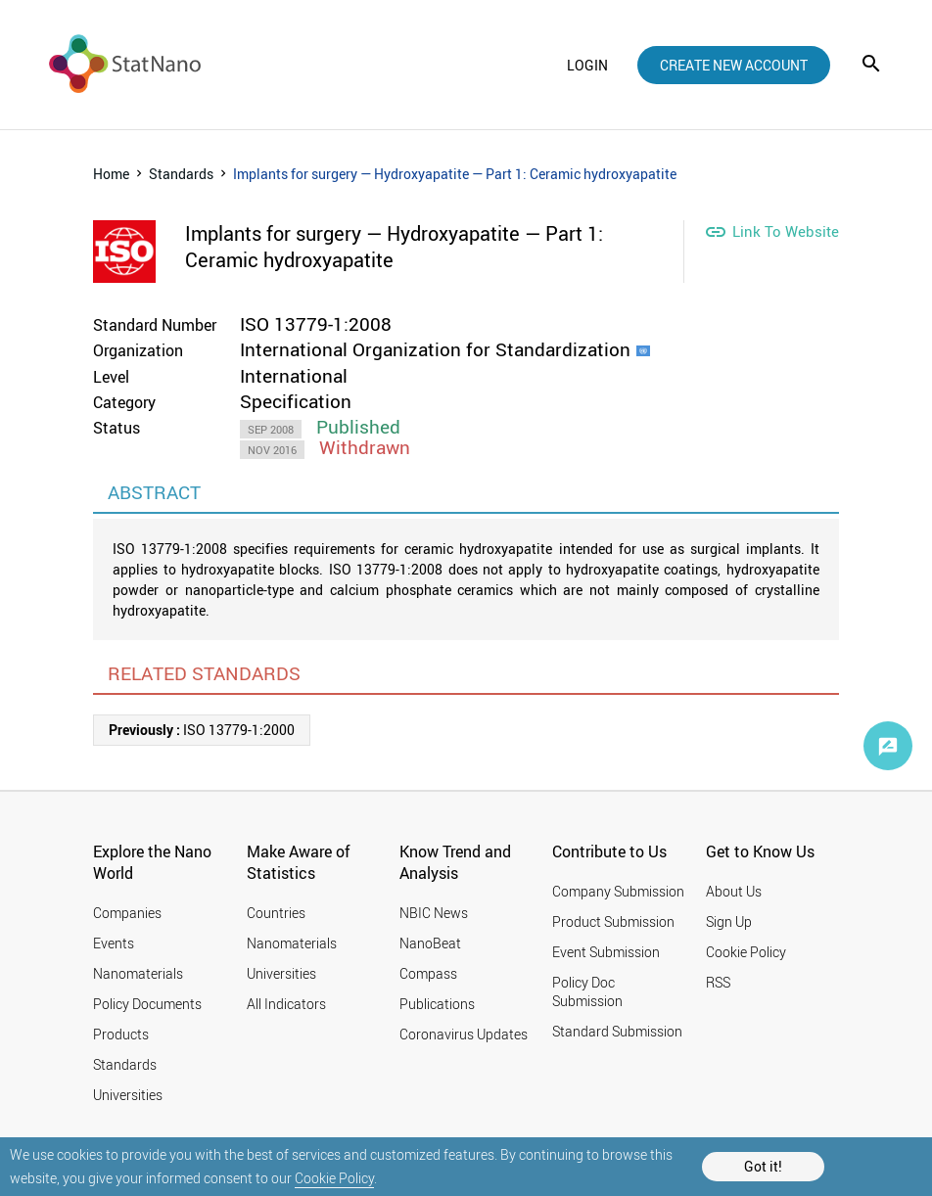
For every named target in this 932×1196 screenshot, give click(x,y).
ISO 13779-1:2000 (202, 729)
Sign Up (729, 921)
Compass (428, 973)
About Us (734, 891)
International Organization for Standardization (435, 349)
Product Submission (613, 921)
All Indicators (286, 1003)
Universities (128, 1094)
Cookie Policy (334, 1178)
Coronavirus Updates (463, 1034)
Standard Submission (617, 1031)
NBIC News (433, 912)
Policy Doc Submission (587, 991)
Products (121, 1034)
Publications (437, 1003)
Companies (127, 912)
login (587, 65)
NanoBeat (430, 943)
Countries (276, 912)
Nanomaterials (138, 973)
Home (111, 173)
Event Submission (606, 952)
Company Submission (618, 891)
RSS (718, 982)
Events (113, 943)
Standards (181, 173)
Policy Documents (147, 1003)
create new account (734, 65)
